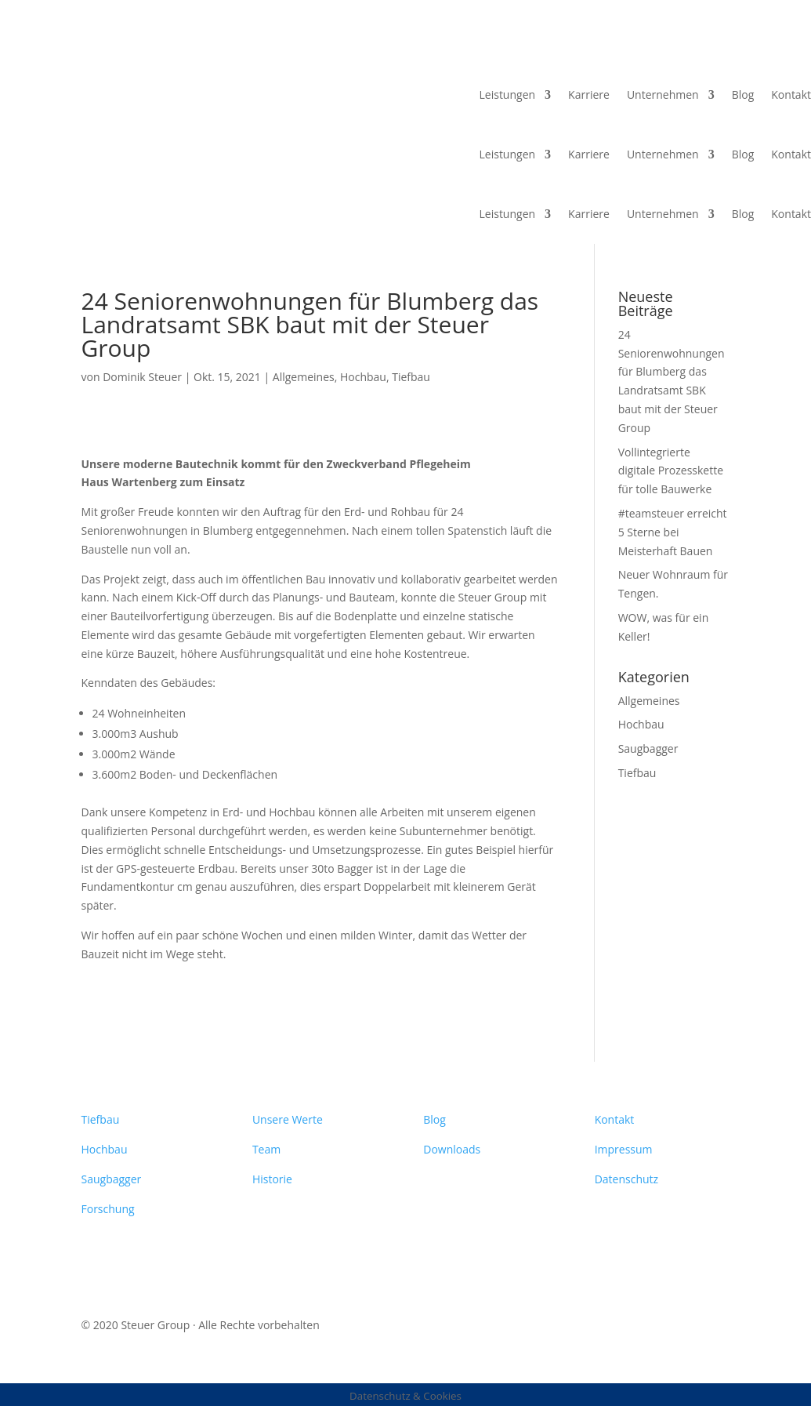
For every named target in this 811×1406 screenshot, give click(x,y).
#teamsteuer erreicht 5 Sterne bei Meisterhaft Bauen (672, 532)
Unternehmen (663, 94)
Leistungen (508, 94)
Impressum (624, 1149)
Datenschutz (626, 1179)
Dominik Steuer (142, 376)
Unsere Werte (287, 1119)
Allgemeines (304, 376)
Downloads (451, 1149)
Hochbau (363, 376)
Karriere (589, 94)
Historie (272, 1179)
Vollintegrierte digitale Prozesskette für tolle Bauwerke (670, 471)
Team (266, 1149)
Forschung (108, 1208)
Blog (743, 94)
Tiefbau (411, 376)
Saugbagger (648, 748)
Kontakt (791, 94)
